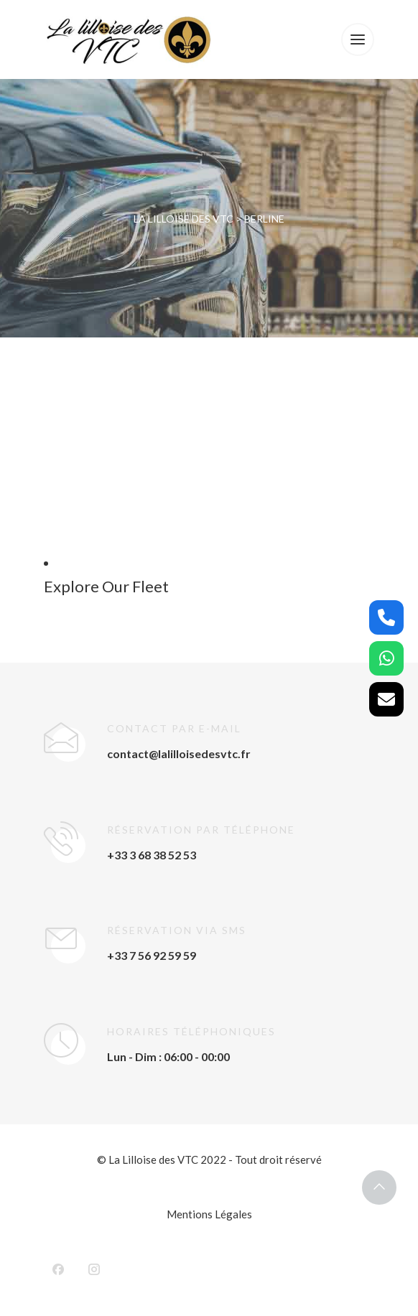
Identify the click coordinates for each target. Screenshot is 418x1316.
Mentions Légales (209, 1214)
